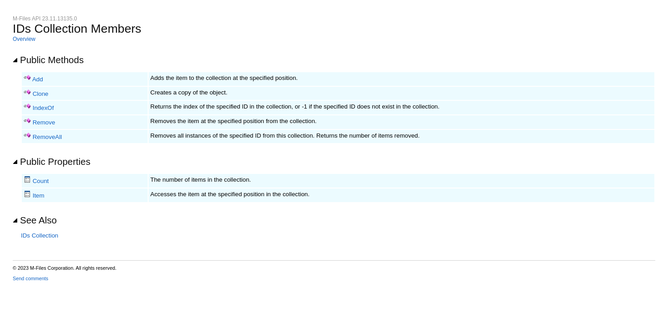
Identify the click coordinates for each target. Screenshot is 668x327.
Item (39, 195)
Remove (44, 122)
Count (41, 181)
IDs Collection (39, 235)
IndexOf (43, 107)
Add (37, 79)
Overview (24, 39)
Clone (41, 93)
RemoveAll (47, 137)
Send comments (30, 278)
